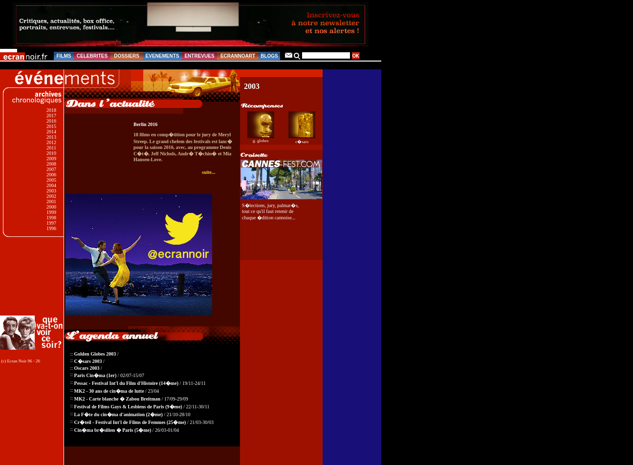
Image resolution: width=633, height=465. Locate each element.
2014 (51, 131)
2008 (51, 164)
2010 (51, 153)
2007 (51, 169)
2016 (51, 121)
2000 (51, 207)
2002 (51, 196)
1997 (51, 223)
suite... (209, 172)
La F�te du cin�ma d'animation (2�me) (118, 414)
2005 (51, 180)
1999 (51, 212)
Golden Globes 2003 (95, 354)
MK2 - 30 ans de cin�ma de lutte (109, 391)
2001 (51, 201)
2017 (51, 115)
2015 (51, 126)
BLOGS (269, 56)
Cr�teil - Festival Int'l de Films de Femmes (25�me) (130, 422)
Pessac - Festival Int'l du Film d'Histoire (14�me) (126, 383)
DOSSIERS (126, 56)
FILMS (64, 56)
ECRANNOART (237, 56)
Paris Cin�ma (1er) (95, 375)
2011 (51, 147)
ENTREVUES (199, 56)
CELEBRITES (92, 56)
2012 (51, 142)
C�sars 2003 (88, 361)
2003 (51, 190)
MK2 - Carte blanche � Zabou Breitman (117, 399)
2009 (51, 158)
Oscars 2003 (87, 368)
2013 (51, 137)
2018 (51, 110)
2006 (51, 174)
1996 (51, 228)
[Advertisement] (33, 276)
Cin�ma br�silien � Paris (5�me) (113, 430)
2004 (51, 185)
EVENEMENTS (162, 56)
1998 (51, 217)
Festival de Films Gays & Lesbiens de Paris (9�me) (128, 406)
